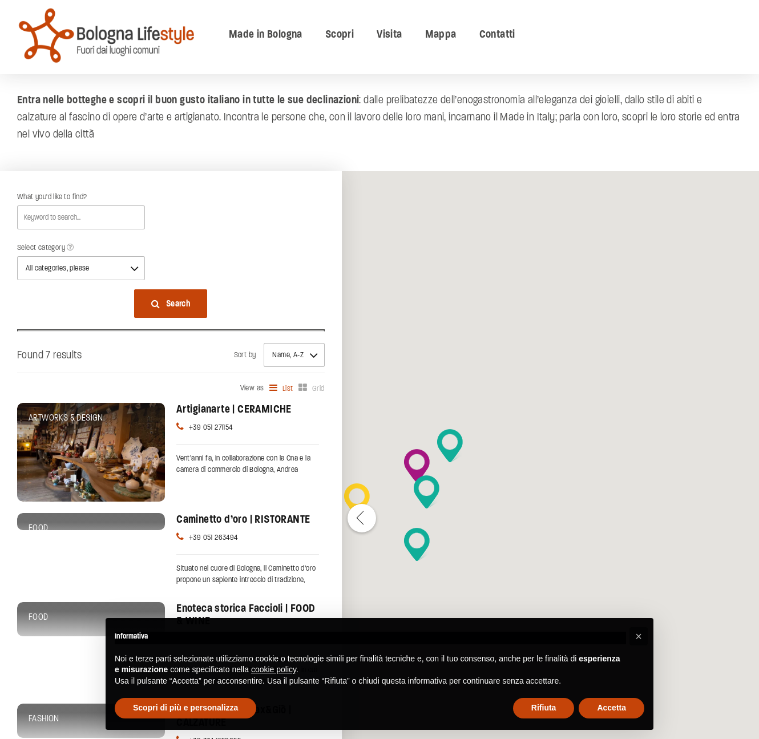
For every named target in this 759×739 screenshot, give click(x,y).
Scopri (339, 34)
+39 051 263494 (213, 537)
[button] (417, 544)
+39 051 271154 (211, 427)
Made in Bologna (265, 34)
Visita (389, 34)
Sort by (245, 355)
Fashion (44, 718)
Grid (318, 388)
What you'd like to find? (52, 196)
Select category (45, 247)
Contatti (497, 34)
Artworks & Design (66, 418)
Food (39, 528)
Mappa (441, 34)
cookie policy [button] (273, 669)
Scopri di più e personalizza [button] (185, 707)
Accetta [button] (611, 707)
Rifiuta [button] (543, 707)
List (287, 388)
